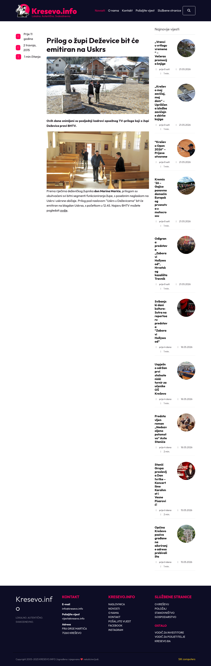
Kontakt (127, 10)
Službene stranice (169, 10)
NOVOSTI (114, 608)
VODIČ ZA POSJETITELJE (170, 636)
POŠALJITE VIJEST (119, 621)
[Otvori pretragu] (189, 10)
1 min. (164, 73)
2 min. (164, 451)
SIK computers (186, 659)
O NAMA (113, 613)
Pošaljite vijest (145, 10)
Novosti (100, 10)
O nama (113, 10)
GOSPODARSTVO (165, 617)
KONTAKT (114, 617)
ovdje (63, 210)
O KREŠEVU (162, 604)
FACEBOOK (115, 625)
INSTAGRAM (115, 630)
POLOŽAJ (160, 608)
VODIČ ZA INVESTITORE (169, 632)
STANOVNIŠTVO (164, 613)
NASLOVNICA (116, 604)
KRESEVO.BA (163, 641)
